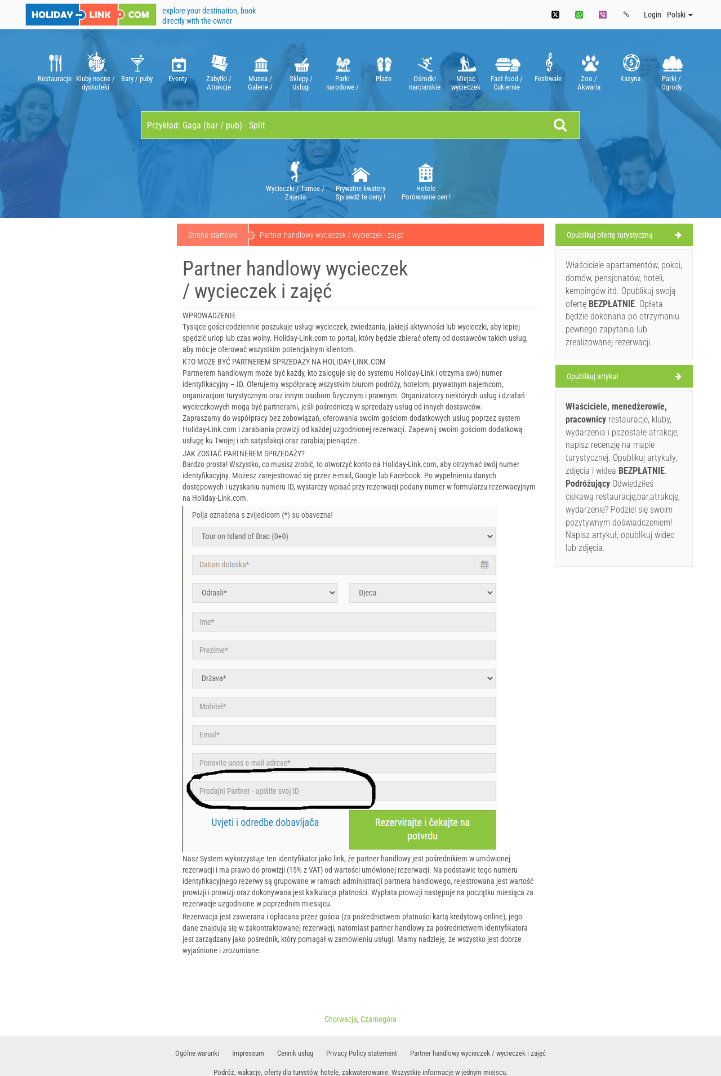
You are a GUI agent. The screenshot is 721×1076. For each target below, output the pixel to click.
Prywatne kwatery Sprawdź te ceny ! (360, 180)
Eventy (178, 70)
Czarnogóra (378, 1019)
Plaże (383, 70)
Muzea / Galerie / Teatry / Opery (260, 70)
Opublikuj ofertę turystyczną (610, 234)
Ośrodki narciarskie (424, 70)
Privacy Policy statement (361, 1053)
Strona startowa (212, 234)
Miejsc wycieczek (466, 70)
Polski (680, 14)
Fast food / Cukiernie (507, 70)
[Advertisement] (97, 395)
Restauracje (54, 70)
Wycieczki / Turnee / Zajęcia (295, 180)
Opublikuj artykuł (592, 376)
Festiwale (548, 70)
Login (652, 14)
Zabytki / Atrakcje (219, 70)
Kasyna (630, 70)
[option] (54, 70)
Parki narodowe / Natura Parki (342, 70)
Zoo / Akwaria (589, 70)
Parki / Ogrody (671, 70)
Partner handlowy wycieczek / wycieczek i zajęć (478, 1053)
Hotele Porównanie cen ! (426, 180)
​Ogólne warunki (197, 1053)
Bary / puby (137, 70)
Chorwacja (340, 1019)
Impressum (248, 1053)
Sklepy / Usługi (301, 70)
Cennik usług (295, 1053)
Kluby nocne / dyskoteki (95, 70)
